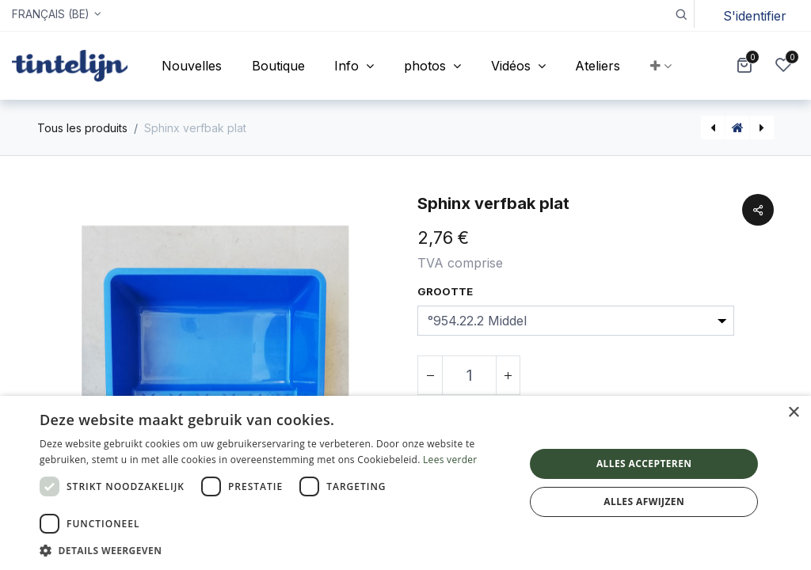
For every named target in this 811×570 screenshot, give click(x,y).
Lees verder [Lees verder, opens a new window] (450, 459)
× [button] (793, 413)
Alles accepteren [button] (644, 463)
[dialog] (405, 483)
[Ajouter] (508, 375)
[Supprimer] (430, 375)
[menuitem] (191, 66)
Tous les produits (82, 128)
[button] (681, 14)
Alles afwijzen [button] (643, 501)
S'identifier (754, 16)
